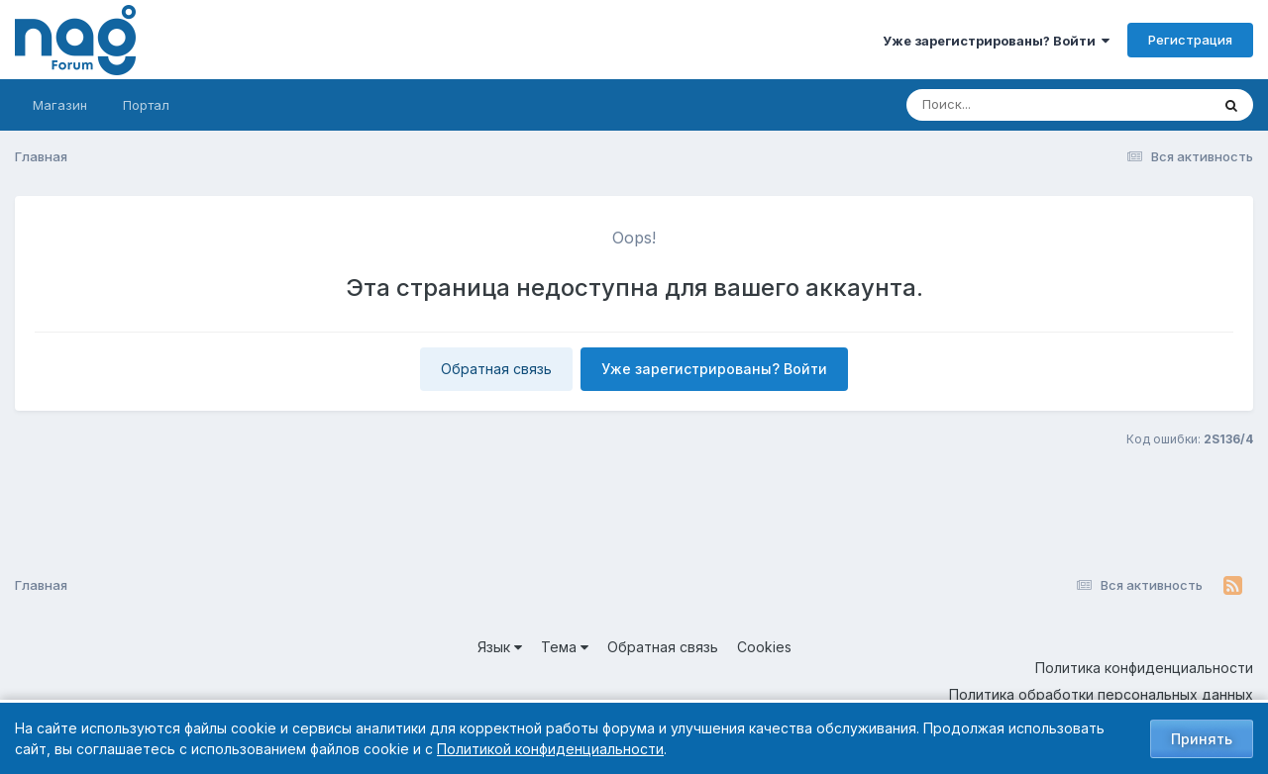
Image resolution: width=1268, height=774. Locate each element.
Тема (564, 646)
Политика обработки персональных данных (1101, 694)
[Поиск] (1020, 105)
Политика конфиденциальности (1144, 667)
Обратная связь (496, 368)
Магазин (60, 105)
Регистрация (1190, 40)
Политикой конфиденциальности (550, 748)
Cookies (764, 646)
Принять (1201, 738)
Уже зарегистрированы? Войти (996, 40)
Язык (499, 646)
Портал (146, 105)
